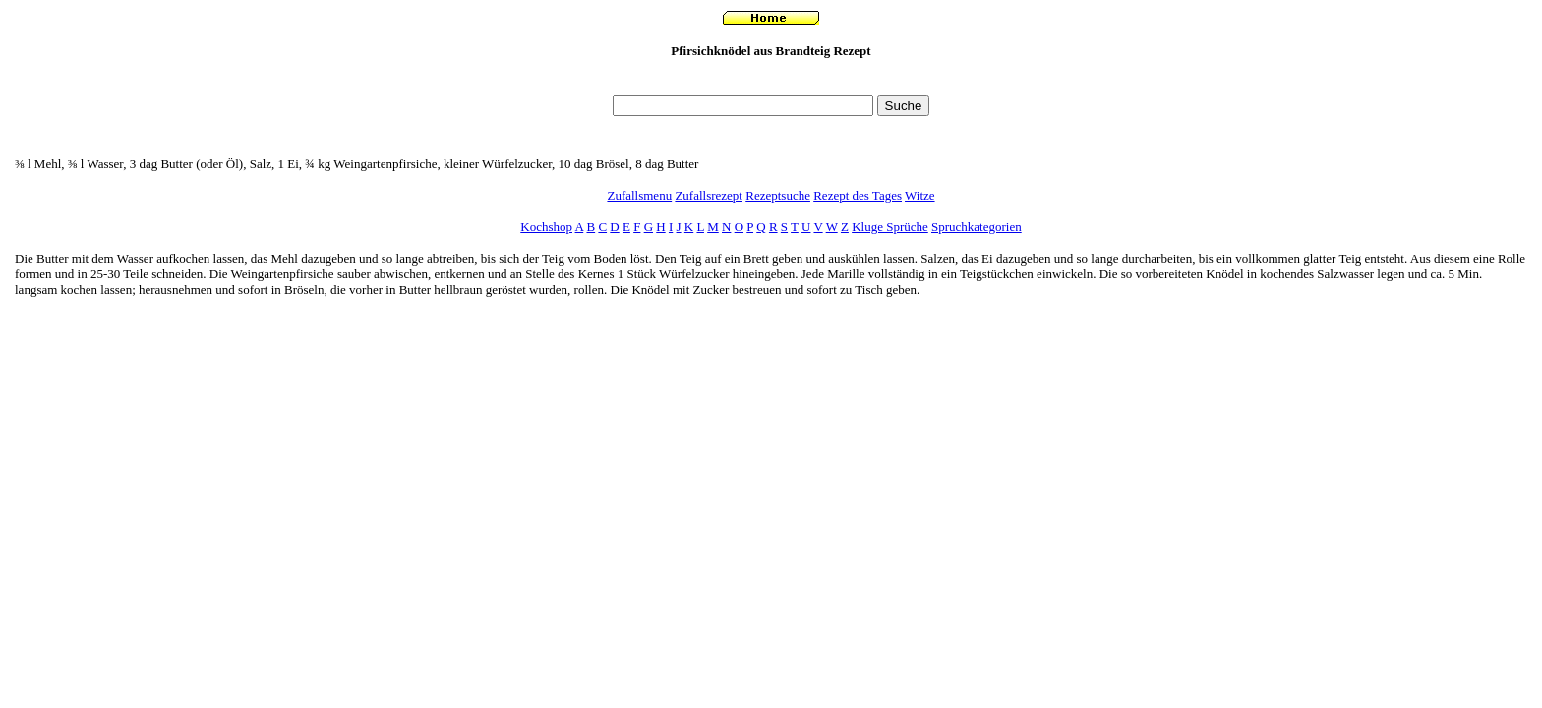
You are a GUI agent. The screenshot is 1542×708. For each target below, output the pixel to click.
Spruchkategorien (976, 226)
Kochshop (546, 226)
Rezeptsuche (777, 195)
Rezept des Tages (857, 195)
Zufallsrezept (708, 195)
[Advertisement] (771, 82)
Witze (920, 195)
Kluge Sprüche (890, 226)
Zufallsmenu (639, 195)
